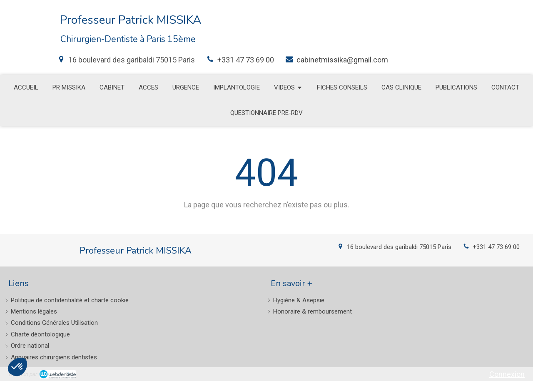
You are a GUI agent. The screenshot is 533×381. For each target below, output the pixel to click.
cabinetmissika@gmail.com (342, 59)
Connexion (507, 374)
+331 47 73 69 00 (245, 59)
